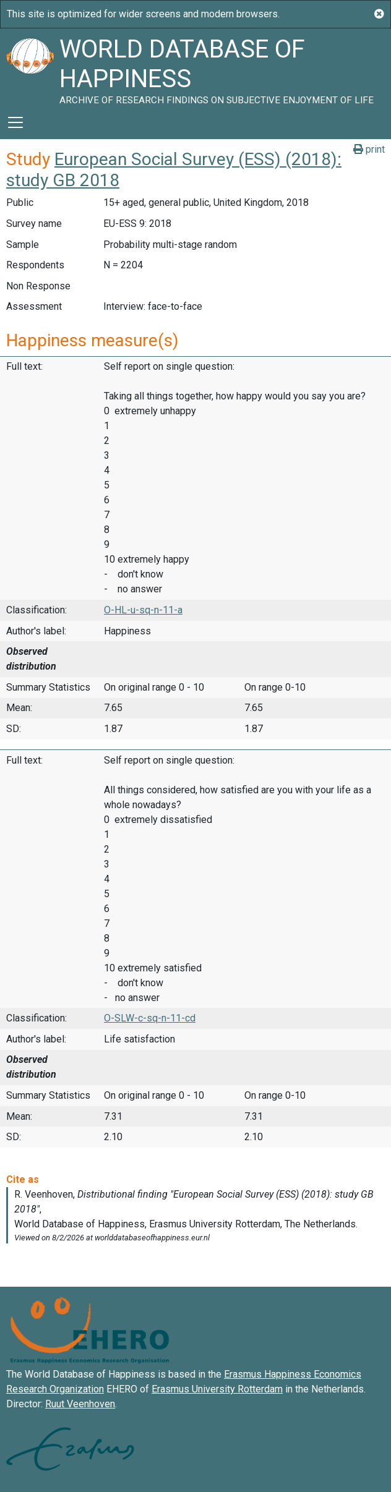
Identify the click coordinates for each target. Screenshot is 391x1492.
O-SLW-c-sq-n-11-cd (150, 1018)
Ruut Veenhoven (80, 1404)
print (369, 149)
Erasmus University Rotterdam (217, 1389)
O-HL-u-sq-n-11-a (143, 610)
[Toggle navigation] (15, 122)
